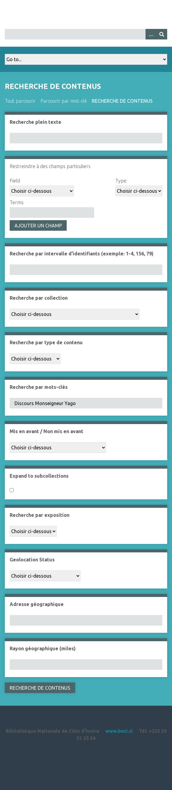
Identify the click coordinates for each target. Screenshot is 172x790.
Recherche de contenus (122, 101)
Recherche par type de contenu (46, 342)
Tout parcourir (20, 101)
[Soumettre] (161, 34)
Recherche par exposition (39, 515)
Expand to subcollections (39, 476)
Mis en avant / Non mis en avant (46, 431)
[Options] (150, 34)
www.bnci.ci (119, 731)
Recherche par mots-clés (39, 387)
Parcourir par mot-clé (63, 101)
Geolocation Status (32, 559)
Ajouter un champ (38, 225)
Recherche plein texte (35, 122)
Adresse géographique (37, 604)
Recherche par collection (39, 298)
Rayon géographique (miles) (43, 648)
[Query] (86, 34)
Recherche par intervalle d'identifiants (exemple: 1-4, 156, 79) (82, 253)
